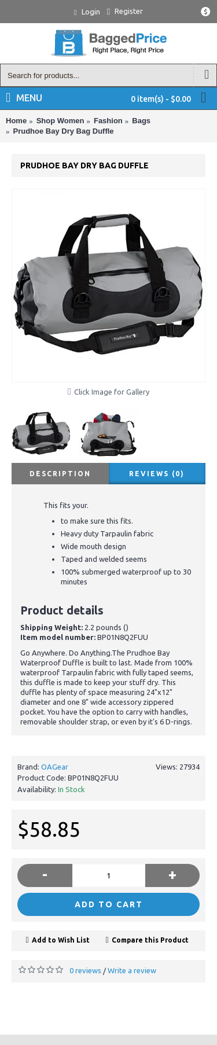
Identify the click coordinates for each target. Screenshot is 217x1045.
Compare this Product (150, 940)
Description (60, 473)
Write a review (132, 970)
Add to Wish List (61, 940)
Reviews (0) (157, 473)
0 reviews (85, 970)
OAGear (54, 767)
